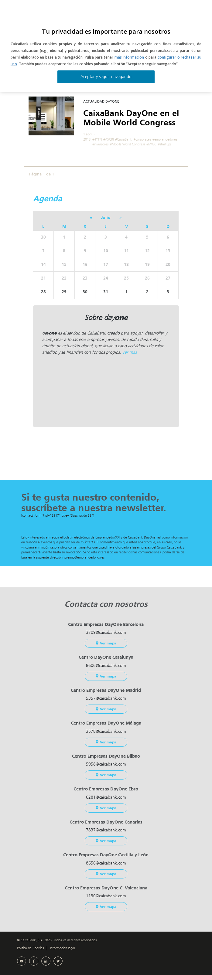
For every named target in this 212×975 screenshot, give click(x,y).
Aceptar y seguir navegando (106, 76)
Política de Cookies (30, 948)
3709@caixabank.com (106, 632)
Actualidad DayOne (101, 102)
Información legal (62, 948)
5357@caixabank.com (106, 698)
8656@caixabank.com (106, 863)
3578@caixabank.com (106, 731)
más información (130, 57)
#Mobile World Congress (127, 144)
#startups (164, 144)
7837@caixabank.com (106, 830)
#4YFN (97, 139)
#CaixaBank (123, 139)
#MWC (151, 144)
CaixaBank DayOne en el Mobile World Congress (131, 117)
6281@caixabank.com (106, 797)
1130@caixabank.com (106, 896)
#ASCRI (108, 139)
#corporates (142, 139)
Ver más (129, 352)
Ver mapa (106, 643)
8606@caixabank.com (106, 665)
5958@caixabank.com (106, 764)
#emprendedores (164, 139)
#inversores (100, 144)
